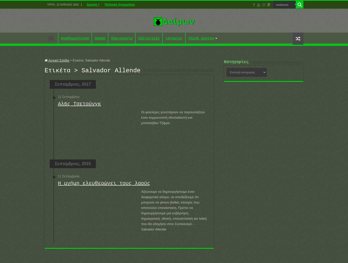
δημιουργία (121, 38)
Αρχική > (93, 4)
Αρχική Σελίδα (57, 60)
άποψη (100, 38)
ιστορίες (173, 38)
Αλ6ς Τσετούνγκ (79, 105)
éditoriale (149, 38)
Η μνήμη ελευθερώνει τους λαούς (104, 184)
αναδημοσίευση (75, 38)
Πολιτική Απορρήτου (120, 4)
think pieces (201, 38)
